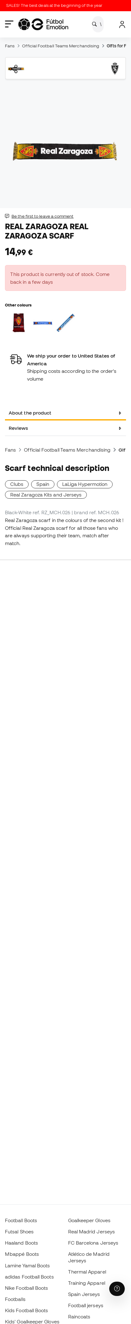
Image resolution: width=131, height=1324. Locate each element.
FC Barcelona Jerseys (93, 1243)
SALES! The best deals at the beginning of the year (56, 5)
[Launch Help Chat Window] (117, 1289)
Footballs (15, 1299)
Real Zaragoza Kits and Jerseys (46, 494)
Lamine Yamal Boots (27, 1265)
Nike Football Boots (26, 1288)
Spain (42, 484)
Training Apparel (86, 1283)
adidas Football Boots (29, 1276)
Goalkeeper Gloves (89, 1220)
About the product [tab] (30, 412)
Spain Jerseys (84, 1294)
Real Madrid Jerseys (91, 1231)
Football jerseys (85, 1305)
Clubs (16, 484)
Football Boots (21, 1220)
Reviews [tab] (18, 428)
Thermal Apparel (87, 1271)
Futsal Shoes (19, 1231)
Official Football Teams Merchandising (60, 45)
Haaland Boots (21, 1243)
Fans (10, 45)
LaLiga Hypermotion (84, 484)
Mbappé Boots (22, 1254)
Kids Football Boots (26, 1310)
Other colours (18, 305)
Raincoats (79, 1316)
